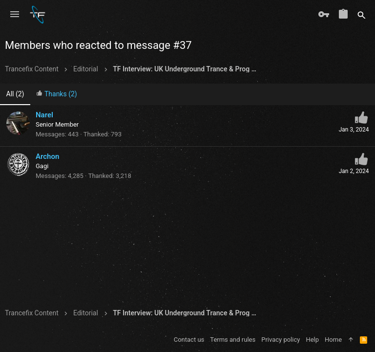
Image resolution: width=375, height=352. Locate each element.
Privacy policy (280, 339)
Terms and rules (232, 339)
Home (333, 339)
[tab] (56, 95)
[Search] (361, 14)
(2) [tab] (15, 94)
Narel (44, 114)
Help (312, 339)
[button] (14, 14)
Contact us (189, 339)
